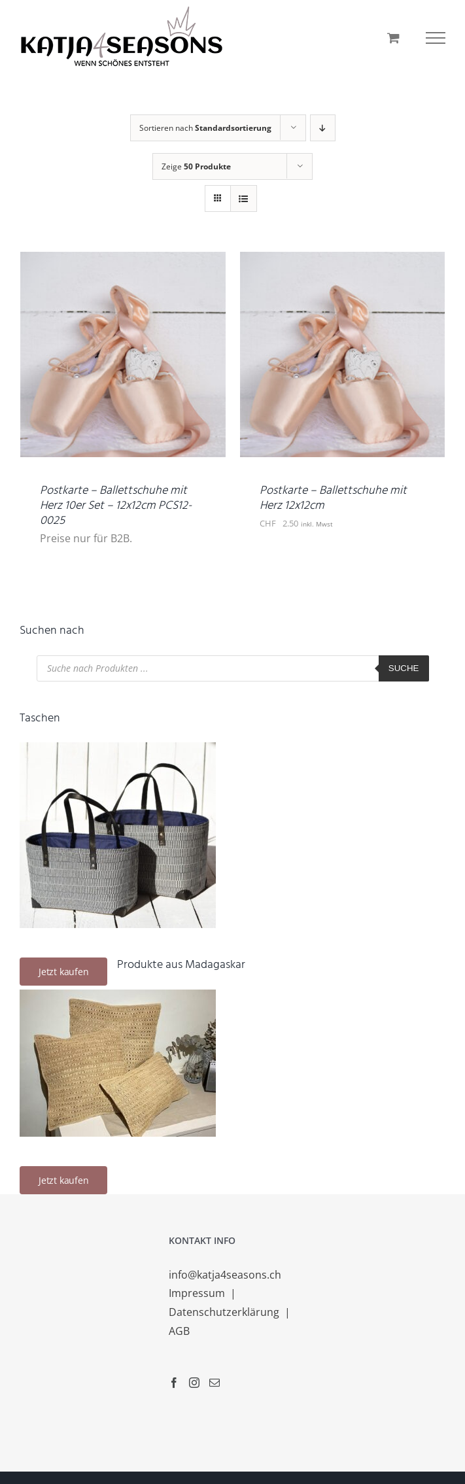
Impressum (198, 1293)
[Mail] (214, 1382)
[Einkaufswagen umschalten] (393, 37)
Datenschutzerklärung (225, 1312)
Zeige (196, 166)
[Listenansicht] (243, 198)
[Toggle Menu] (435, 38)
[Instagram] (194, 1382)
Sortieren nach (205, 127)
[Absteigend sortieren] (323, 127)
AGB (179, 1331)
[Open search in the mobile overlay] (233, 668)
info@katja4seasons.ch (225, 1275)
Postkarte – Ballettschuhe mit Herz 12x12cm (333, 498)
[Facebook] (174, 1382)
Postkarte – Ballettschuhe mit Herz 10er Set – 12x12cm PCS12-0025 (116, 506)
